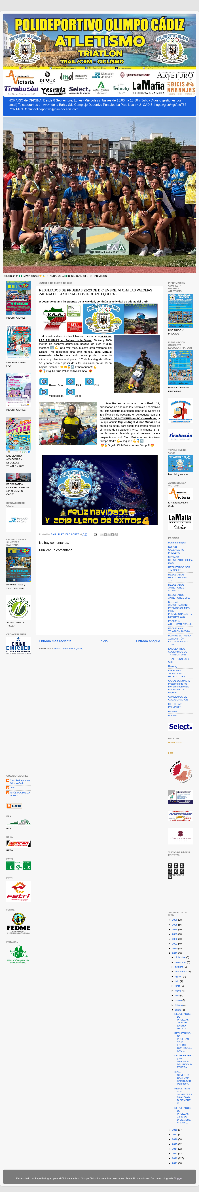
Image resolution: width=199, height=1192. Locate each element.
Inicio (104, 641)
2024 (175, 929)
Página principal (177, 542)
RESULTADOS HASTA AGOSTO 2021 (177, 577)
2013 (175, 1153)
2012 (175, 1158)
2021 (175, 943)
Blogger (178, 1178)
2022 (175, 939)
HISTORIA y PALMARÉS (174, 705)
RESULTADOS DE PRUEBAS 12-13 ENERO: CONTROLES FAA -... (183, 1042)
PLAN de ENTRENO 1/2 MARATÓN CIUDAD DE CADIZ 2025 (179, 640)
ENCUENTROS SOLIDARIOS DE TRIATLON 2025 (177, 651)
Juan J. (14, 787)
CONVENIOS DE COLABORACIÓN (178, 698)
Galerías (172, 711)
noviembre (181, 962)
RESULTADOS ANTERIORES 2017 (179, 596)
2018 (175, 1130)
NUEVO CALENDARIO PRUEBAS (176, 550)
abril (177, 995)
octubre (179, 967)
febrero (179, 1005)
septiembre (181, 971)
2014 (175, 1148)
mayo (178, 990)
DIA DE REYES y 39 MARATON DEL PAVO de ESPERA (183, 1061)
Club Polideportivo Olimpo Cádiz (20, 782)
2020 (175, 948)
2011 (175, 1163)
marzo (178, 1000)
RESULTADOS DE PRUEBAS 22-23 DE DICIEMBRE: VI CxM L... (182, 1115)
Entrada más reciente (55, 641)
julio (177, 981)
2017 (175, 1134)
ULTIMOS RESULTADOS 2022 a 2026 (180, 560)
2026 (175, 919)
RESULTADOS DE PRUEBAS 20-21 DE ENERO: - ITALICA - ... (182, 1021)
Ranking (172, 666)
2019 (175, 953)
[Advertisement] (18, 714)
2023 (175, 934)
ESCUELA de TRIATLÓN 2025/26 (179, 630)
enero (178, 1009)
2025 (175, 924)
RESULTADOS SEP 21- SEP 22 (179, 568)
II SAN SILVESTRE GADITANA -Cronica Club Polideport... (182, 1078)
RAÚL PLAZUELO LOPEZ (20, 794)
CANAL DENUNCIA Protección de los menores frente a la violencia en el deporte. (179, 686)
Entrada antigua (148, 641)
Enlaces (172, 715)
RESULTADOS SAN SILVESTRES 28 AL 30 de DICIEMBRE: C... (183, 1096)
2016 (175, 1139)
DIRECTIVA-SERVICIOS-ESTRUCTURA (176, 673)
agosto (179, 976)
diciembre (180, 957)
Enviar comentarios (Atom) (68, 648)
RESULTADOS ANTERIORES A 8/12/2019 (177, 587)
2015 (175, 1144)
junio (178, 985)
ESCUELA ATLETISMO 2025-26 (180, 622)
